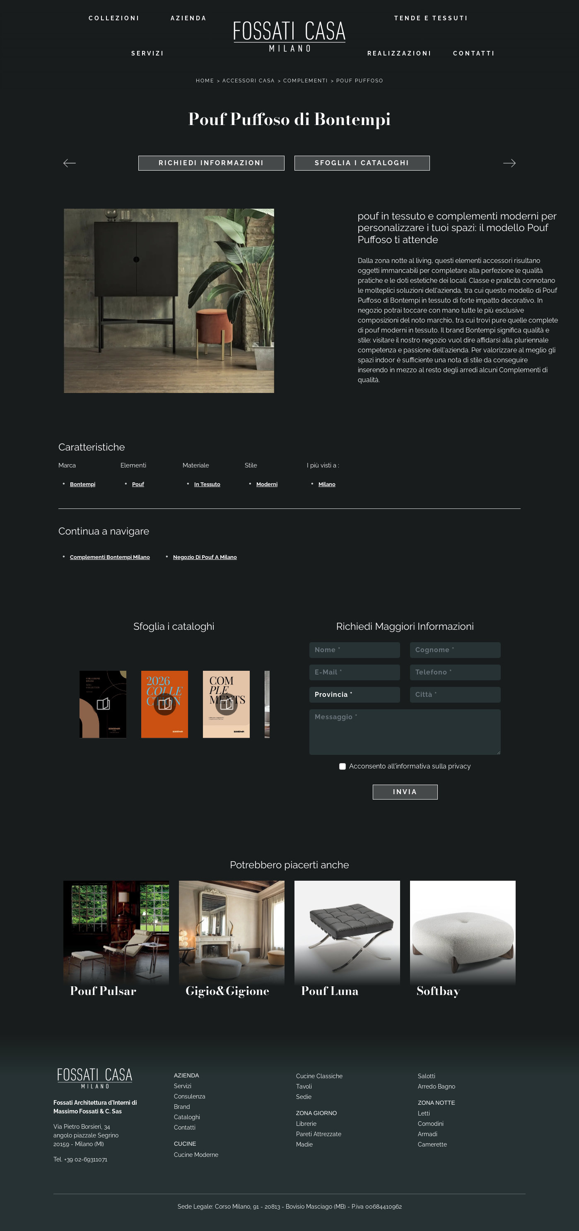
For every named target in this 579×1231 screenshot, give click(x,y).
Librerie (306, 1122)
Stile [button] (251, 463)
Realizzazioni (399, 52)
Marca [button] (67, 463)
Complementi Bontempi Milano (110, 555)
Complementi (305, 79)
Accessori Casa (248, 79)
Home (205, 79)
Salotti (426, 1074)
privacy (459, 764)
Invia (405, 790)
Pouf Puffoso (360, 79)
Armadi (427, 1132)
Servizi (147, 52)
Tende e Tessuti (431, 17)
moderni (266, 482)
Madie (304, 1142)
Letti (424, 1111)
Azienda (189, 17)
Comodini (431, 1122)
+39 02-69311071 (85, 1157)
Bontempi (82, 482)
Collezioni (114, 17)
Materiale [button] (196, 463)
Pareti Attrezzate (318, 1132)
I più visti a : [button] (323, 463)
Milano (326, 482)
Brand (182, 1105)
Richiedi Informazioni (211, 161)
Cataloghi (187, 1115)
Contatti (474, 52)
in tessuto (207, 482)
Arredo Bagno (436, 1084)
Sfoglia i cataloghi (362, 161)
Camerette (432, 1142)
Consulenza (189, 1094)
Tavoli (304, 1084)
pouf (138, 482)
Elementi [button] (133, 463)
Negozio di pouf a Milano (205, 555)
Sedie (303, 1094)
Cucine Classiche (319, 1074)
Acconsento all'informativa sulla (410, 764)
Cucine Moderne (196, 1153)
